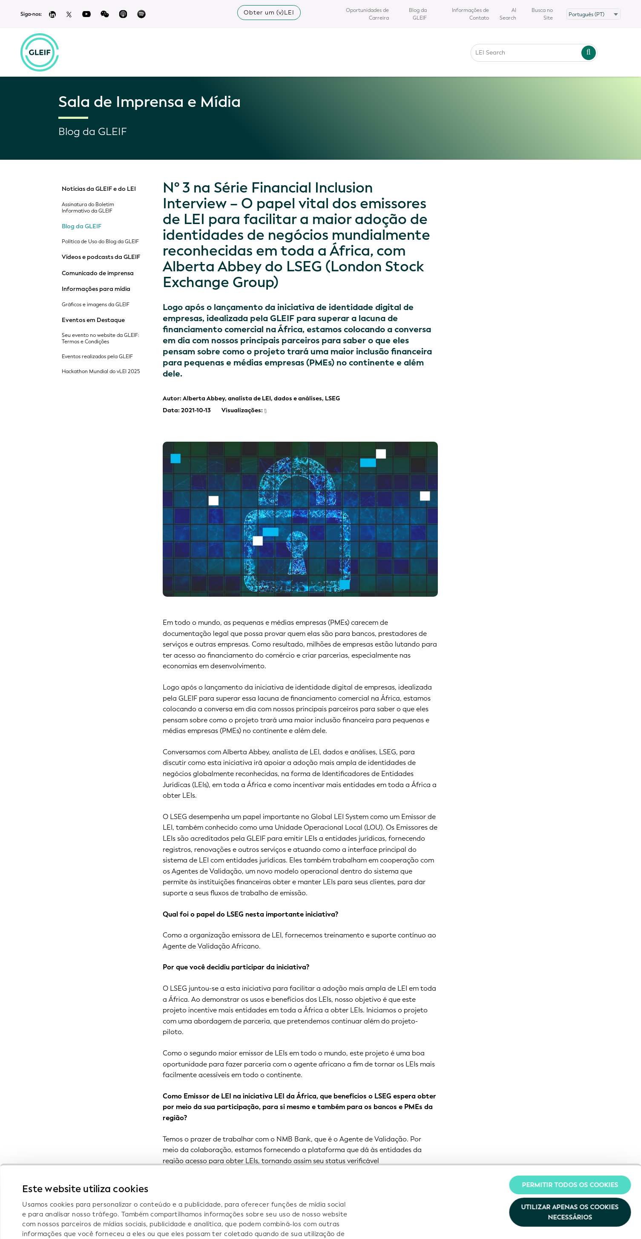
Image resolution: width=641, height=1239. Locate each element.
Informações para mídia (96, 289)
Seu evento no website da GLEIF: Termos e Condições (100, 338)
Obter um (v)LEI (269, 13)
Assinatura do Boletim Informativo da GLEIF (88, 207)
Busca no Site (542, 14)
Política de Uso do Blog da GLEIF (100, 242)
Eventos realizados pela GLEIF (97, 357)
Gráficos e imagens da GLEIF (95, 305)
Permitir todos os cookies (570, 1117)
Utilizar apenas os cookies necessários (570, 1144)
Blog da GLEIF (418, 14)
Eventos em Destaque (93, 320)
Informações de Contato (470, 14)
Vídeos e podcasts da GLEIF (101, 257)
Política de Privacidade (198, 1185)
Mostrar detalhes (49, 1222)
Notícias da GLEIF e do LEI (99, 189)
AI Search (508, 14)
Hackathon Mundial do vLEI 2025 (101, 371)
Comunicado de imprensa (98, 273)
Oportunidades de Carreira (367, 14)
